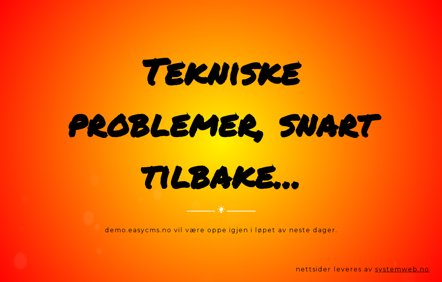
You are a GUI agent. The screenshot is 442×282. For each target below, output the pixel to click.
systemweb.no (402, 269)
